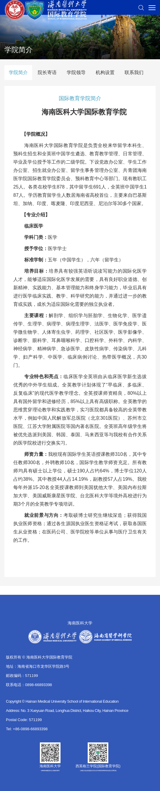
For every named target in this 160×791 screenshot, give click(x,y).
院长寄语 (47, 72)
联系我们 (134, 72)
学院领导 (76, 72)
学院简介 (18, 72)
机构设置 (105, 72)
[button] (141, 7)
